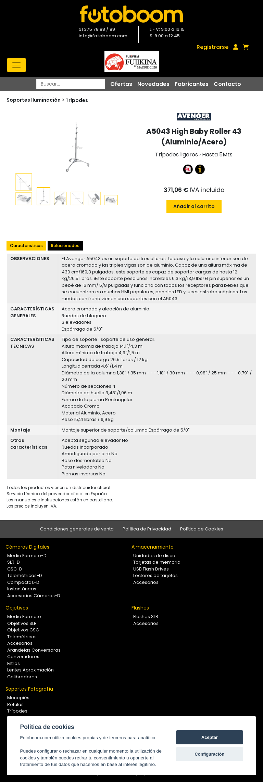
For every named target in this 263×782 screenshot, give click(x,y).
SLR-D (13, 562)
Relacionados (65, 245)
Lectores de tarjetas (155, 575)
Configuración (210, 754)
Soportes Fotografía (29, 688)
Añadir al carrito (194, 206)
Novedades (153, 84)
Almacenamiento (153, 546)
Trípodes (76, 100)
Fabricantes (192, 84)
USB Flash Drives (151, 569)
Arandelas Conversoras (34, 650)
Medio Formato (24, 616)
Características (26, 245)
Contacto (227, 84)
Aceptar (209, 737)
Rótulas (15, 704)
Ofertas (121, 84)
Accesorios (146, 582)
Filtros (13, 663)
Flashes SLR (145, 616)
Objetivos (16, 607)
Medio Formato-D (27, 555)
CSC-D (14, 569)
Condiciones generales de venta (77, 529)
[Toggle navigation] (16, 65)
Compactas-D (23, 582)
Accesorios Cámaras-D (33, 595)
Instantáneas (21, 589)
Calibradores (22, 677)
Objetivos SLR (22, 623)
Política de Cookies (201, 529)
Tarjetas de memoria (156, 562)
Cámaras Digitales (27, 546)
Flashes (140, 607)
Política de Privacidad (147, 529)
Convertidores (23, 656)
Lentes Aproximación (30, 670)
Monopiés (18, 697)
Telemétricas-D (24, 575)
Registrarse (212, 47)
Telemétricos (22, 636)
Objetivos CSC (23, 630)
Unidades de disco (154, 555)
